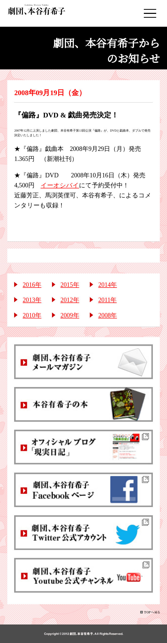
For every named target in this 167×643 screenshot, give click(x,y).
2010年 (32, 315)
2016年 (32, 284)
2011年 (107, 299)
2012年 (69, 299)
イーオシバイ (60, 185)
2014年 (107, 284)
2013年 (32, 299)
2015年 (69, 284)
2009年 (69, 315)
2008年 (107, 315)
